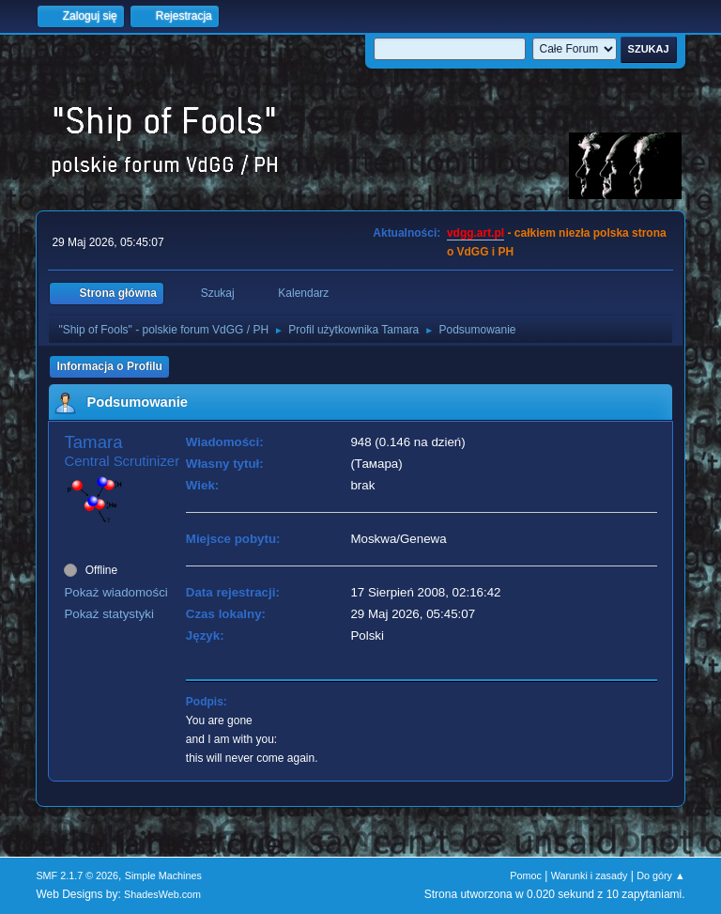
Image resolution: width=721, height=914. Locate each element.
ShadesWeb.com (162, 894)
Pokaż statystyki (109, 614)
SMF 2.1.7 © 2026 (77, 875)
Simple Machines (163, 875)
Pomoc (526, 875)
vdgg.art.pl (475, 233)
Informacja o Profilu (109, 366)
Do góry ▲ (660, 875)
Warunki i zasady (589, 875)
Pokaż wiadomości (115, 592)
